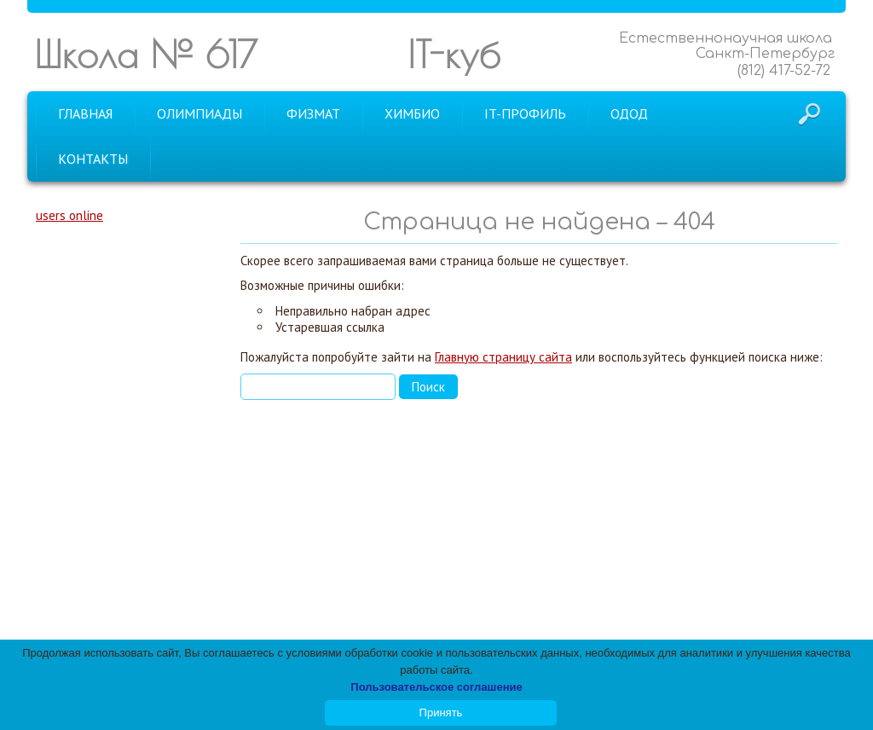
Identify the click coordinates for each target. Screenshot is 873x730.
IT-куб (454, 54)
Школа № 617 (145, 54)
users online (69, 215)
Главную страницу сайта (503, 357)
